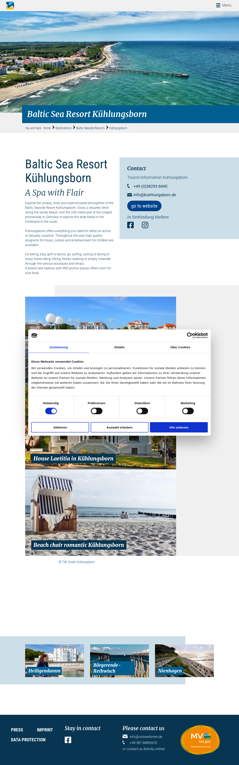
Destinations (63, 128)
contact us (134, 749)
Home (47, 128)
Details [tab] (119, 347)
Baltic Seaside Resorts (90, 128)
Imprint (45, 729)
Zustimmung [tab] (59, 347)
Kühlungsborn (118, 128)
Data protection (28, 739)
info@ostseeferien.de (146, 737)
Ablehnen (60, 427)
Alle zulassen (178, 427)
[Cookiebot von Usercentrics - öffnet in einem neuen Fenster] (190, 335)
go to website (144, 206)
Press (17, 729)
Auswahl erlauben (119, 427)
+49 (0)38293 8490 (150, 186)
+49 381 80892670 (143, 743)
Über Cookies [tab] (180, 347)
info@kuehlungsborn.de (154, 194)
